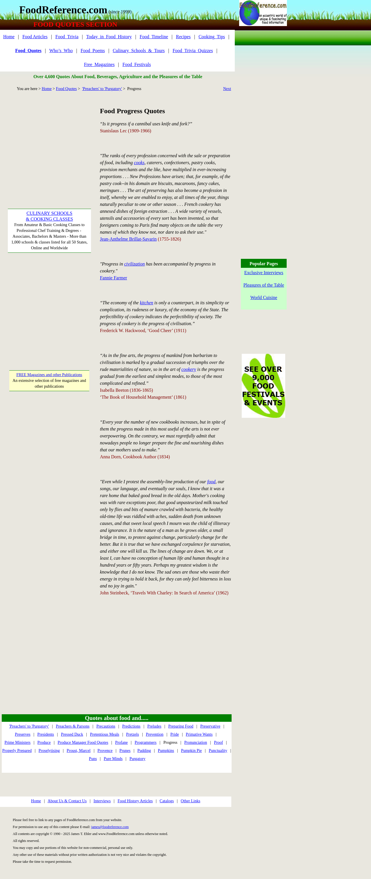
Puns (93, 759)
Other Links (190, 801)
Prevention (154, 734)
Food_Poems (93, 50)
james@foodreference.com (110, 827)
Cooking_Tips (212, 36)
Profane (121, 742)
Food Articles (35, 36)
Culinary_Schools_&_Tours (139, 50)
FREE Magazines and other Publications (49, 375)
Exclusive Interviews (263, 272)
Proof (218, 742)
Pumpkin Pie (191, 750)
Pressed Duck (72, 734)
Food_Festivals (137, 64)
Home (8, 36)
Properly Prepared (17, 750)
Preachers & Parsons (73, 726)
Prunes (124, 750)
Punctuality (218, 750)
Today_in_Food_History (109, 36)
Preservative (210, 726)
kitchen (146, 302)
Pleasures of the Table (263, 285)
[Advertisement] (49, 142)
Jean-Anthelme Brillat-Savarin (128, 239)
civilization (134, 263)
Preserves (22, 734)
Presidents (45, 734)
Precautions (105, 726)
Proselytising (49, 750)
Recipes (183, 36)
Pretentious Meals (104, 734)
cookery (188, 369)
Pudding (144, 750)
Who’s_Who (61, 50)
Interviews (102, 801)
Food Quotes (66, 89)
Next (227, 89)
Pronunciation (195, 742)
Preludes (154, 726)
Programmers (146, 742)
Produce (44, 742)
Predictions (131, 726)
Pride (174, 734)
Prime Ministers (17, 742)
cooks (139, 162)
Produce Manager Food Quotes (83, 742)
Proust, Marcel (78, 750)
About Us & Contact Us (67, 801)
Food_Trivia (66, 36)
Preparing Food (180, 726)
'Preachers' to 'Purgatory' (102, 89)
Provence (104, 750)
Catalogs (167, 801)
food (211, 481)
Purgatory (138, 759)
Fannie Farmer (113, 277)
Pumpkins (166, 750)
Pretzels (132, 734)
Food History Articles (135, 801)
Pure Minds (113, 759)
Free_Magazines (99, 64)
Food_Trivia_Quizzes (192, 50)
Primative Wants (199, 734)
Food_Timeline (154, 36)
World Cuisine (263, 297)
